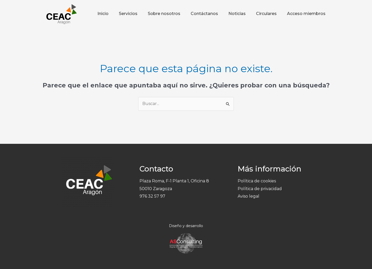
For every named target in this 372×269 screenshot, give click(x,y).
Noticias (237, 13)
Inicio (103, 13)
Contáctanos (204, 13)
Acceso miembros (306, 13)
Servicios (128, 13)
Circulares (266, 13)
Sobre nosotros (164, 13)
